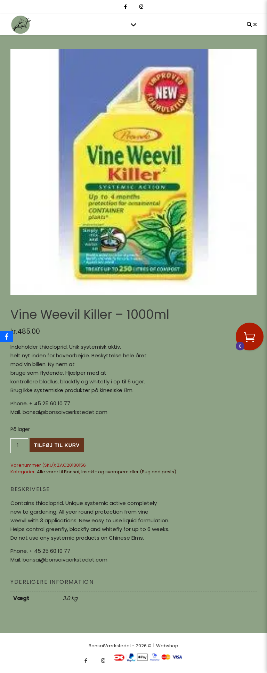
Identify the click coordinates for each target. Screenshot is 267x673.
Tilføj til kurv (57, 445)
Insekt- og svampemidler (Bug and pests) (128, 471)
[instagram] (141, 6)
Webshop (167, 645)
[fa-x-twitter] (133, 6)
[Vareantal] (19, 445)
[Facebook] (6, 336)
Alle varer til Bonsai (58, 471)
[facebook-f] (126, 6)
